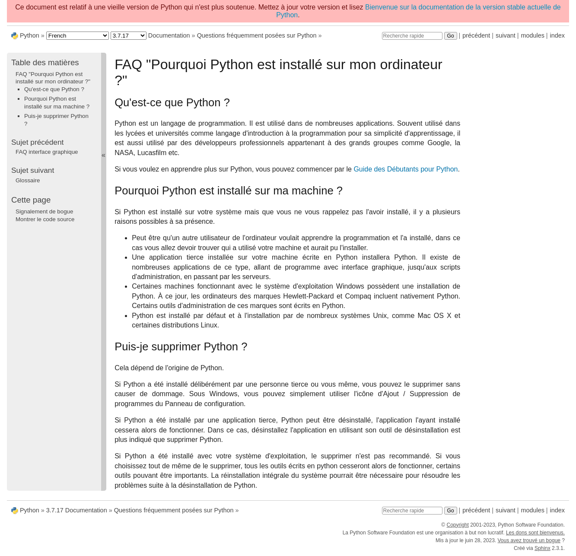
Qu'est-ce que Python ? (54, 89)
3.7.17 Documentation (76, 510)
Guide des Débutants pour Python (405, 169)
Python (29, 35)
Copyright (457, 525)
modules (532, 35)
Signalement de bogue (44, 211)
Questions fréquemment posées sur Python (257, 35)
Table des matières (45, 62)
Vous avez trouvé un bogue (529, 540)
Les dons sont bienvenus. (535, 533)
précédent (476, 35)
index (557, 35)
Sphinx (543, 548)
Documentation (169, 35)
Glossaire (28, 180)
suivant (506, 35)
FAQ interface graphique (47, 152)
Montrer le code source (45, 219)
